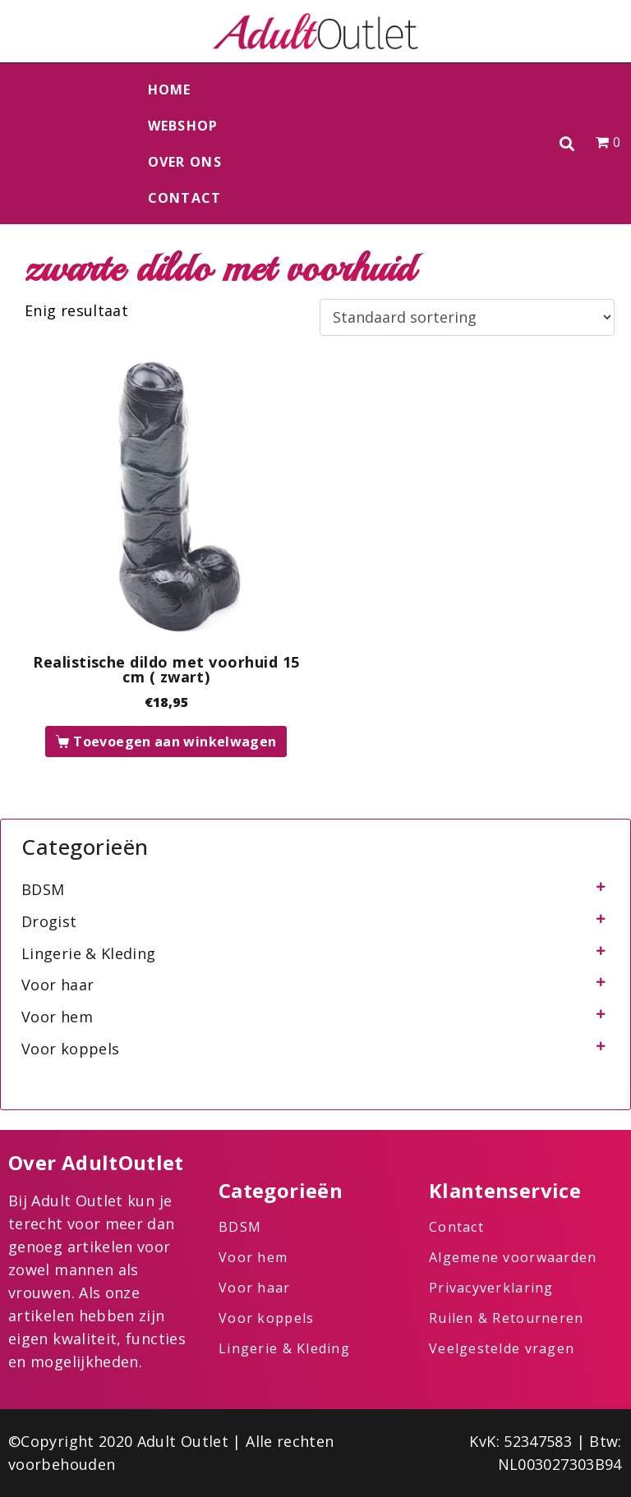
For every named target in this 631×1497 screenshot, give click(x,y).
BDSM (42, 889)
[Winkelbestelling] (467, 318)
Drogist (49, 921)
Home (169, 89)
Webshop (183, 126)
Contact (185, 198)
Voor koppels (70, 1048)
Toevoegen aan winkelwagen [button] (174, 741)
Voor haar (57, 984)
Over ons (185, 162)
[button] (567, 144)
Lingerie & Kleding (88, 953)
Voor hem (57, 1016)
